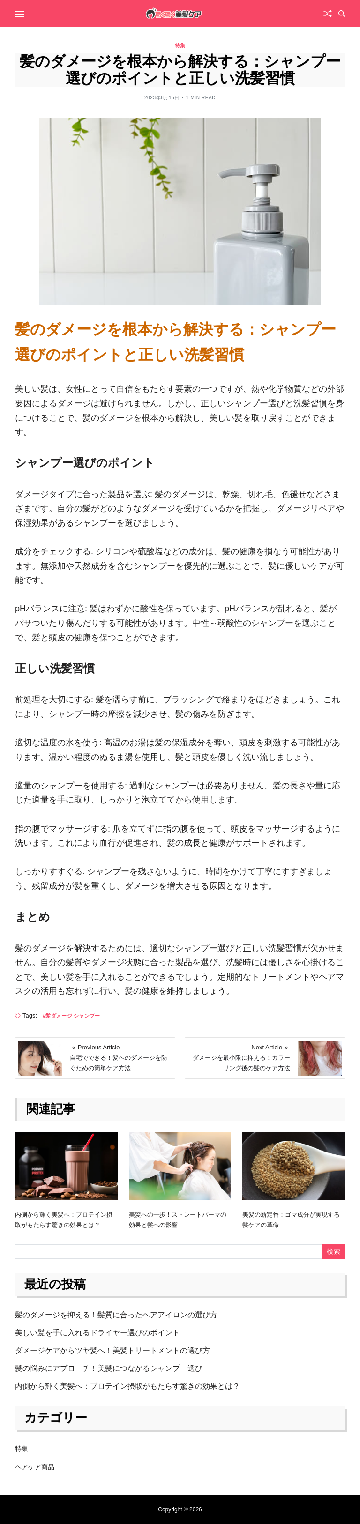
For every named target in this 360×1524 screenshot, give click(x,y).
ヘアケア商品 (34, 1467)
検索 (333, 1251)
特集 (180, 45)
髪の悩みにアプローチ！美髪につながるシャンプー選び (108, 1368)
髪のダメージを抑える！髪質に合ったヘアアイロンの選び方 (116, 1315)
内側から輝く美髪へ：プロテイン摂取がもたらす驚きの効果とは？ (127, 1386)
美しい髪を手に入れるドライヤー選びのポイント (97, 1333)
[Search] (341, 13)
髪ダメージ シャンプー (72, 1015)
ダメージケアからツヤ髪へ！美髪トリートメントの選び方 (112, 1350)
